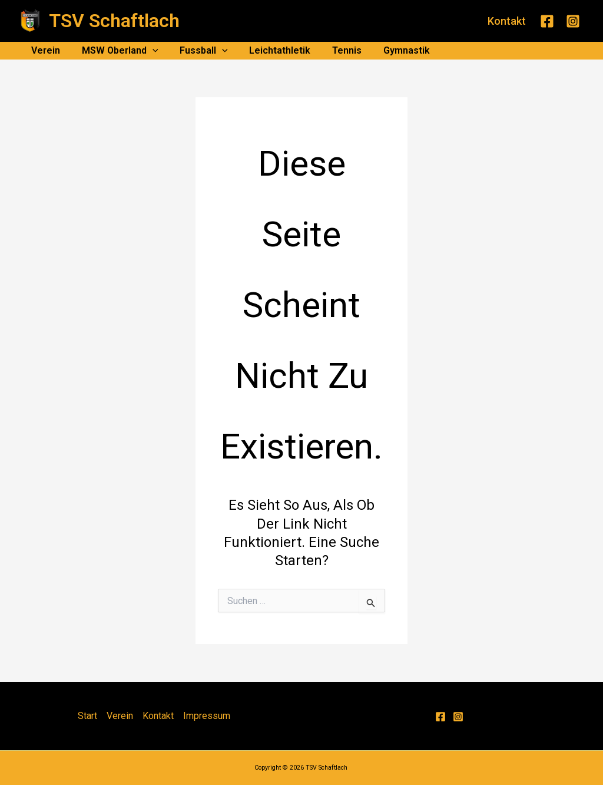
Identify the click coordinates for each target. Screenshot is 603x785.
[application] (148, 51)
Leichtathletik (270, 50)
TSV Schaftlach (114, 20)
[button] (507, 21)
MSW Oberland (116, 51)
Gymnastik (391, 50)
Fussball (197, 51)
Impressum (206, 715)
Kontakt (158, 715)
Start (87, 715)
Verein (44, 50)
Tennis (334, 50)
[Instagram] (573, 21)
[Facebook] (547, 21)
